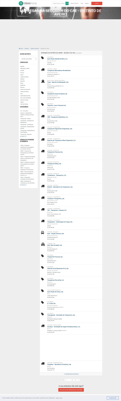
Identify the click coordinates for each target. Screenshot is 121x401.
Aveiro (22, 74)
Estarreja (22, 81)
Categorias (24, 107)
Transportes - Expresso (26, 134)
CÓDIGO (28, 3)
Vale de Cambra (24, 104)
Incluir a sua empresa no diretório (71, 390)
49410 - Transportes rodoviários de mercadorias (27, 178)
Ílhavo (21, 83)
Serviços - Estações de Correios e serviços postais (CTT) (27, 114)
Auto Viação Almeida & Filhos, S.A (57, 59)
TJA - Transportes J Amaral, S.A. (57, 210)
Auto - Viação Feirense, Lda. (55, 233)
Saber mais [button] (59, 398)
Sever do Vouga (24, 100)
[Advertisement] (60, 32)
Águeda (22, 66)
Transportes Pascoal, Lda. (55, 152)
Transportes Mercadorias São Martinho (59, 70)
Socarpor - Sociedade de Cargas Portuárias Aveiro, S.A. (63, 327)
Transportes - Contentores (26, 124)
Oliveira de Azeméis (25, 89)
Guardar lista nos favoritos (71, 374)
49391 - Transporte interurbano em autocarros (26, 168)
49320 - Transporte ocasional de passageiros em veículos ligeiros (27, 164)
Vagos (22, 102)
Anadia (22, 70)
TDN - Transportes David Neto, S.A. (57, 117)
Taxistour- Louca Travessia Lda (56, 105)
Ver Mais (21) (23, 185)
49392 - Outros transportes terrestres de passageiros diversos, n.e (26, 173)
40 (75, 380)
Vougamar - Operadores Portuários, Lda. (59, 364)
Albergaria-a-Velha (24, 68)
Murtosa (22, 87)
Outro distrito (25, 54)
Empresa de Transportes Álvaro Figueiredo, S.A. (61, 140)
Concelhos (24, 62)
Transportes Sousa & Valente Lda (57, 94)
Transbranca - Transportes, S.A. (56, 175)
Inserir (96, 3)
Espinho (22, 79)
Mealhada (22, 85)
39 (72, 380)
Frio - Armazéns (24, 111)
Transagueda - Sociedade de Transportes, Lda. (61, 315)
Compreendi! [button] (112, 398)
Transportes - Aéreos (25, 118)
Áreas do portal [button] (75, 3)
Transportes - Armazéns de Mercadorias (27, 121)
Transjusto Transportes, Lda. (56, 198)
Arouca (22, 72)
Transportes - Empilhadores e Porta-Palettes (27, 131)
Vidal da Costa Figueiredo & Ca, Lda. (58, 268)
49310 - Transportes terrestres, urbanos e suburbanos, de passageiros (27, 158)
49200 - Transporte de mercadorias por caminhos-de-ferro (27, 152)
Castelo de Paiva (24, 77)
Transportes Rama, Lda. (54, 163)
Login (82, 3)
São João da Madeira (25, 97)
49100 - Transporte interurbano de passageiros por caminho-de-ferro (27, 147)
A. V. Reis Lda (51, 303)
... (69, 380)
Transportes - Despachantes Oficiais (27, 127)
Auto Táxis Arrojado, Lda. (54, 245)
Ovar (21, 93)
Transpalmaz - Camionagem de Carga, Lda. (60, 222)
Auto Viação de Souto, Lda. (55, 292)
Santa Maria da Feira (25, 95)
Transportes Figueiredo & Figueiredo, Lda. (59, 129)
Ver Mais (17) (23, 136)
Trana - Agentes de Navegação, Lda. (58, 82)
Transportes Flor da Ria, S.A (55, 280)
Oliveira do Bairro (24, 91)
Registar (87, 3)
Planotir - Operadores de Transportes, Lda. (60, 187)
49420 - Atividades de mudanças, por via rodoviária (27, 182)
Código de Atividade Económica (27, 140)
